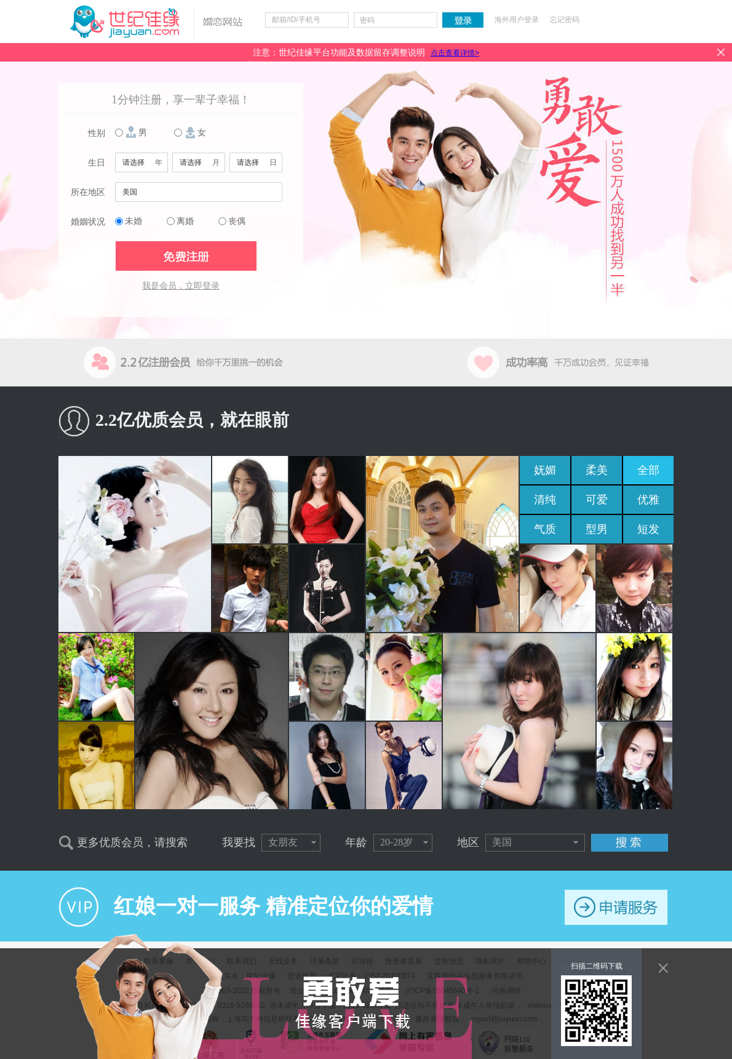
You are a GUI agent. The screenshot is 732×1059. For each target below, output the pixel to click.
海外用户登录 (517, 19)
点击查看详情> (455, 53)
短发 (648, 529)
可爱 (597, 500)
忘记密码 (564, 19)
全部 (648, 470)
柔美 (597, 470)
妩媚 (545, 470)
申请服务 (616, 907)
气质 (545, 529)
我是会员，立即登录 (181, 285)
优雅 (648, 500)
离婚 (185, 221)
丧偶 (236, 221)
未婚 (133, 221)
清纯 (545, 500)
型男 (597, 529)
